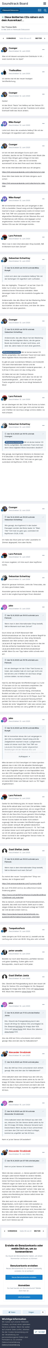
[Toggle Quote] (6, 268)
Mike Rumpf (15, 122)
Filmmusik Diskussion (21, 29)
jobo (11, 605)
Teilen (12, 1312)
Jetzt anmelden (24, 1297)
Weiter (38, 38)
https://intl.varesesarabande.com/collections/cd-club (23, 172)
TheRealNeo (15, 70)
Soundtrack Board (15, 3)
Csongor (13, 48)
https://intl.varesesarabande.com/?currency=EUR (21, 884)
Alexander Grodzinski (14, 1114)
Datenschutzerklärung (11, 1345)
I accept (40, 1332)
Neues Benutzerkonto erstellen (24, 1277)
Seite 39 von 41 (25, 38)
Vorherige (11, 38)
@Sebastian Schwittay (11, 352)
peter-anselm (15, 950)
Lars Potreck (15, 235)
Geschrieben (19, 51)
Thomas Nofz (11, 27)
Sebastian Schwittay (19, 258)
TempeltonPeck (17, 928)
